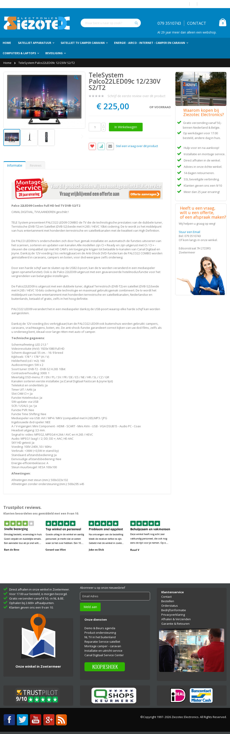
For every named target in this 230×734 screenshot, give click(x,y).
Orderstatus (169, 606)
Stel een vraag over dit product (137, 146)
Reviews (36, 165)
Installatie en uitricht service (103, 651)
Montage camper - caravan (102, 646)
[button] (76, 81)
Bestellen (167, 601)
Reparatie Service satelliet (102, 642)
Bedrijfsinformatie (173, 610)
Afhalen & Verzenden (176, 619)
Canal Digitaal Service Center (104, 655)
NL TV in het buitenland (100, 637)
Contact (166, 597)
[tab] (14, 165)
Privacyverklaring (173, 615)
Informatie (14, 165)
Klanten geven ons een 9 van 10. (31, 607)
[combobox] (110, 22)
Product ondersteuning (100, 633)
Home (7, 63)
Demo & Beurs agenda (99, 628)
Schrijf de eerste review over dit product (137, 96)
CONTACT (196, 23)
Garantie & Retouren (175, 624)
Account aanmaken (214, 4)
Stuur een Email (189, 232)
